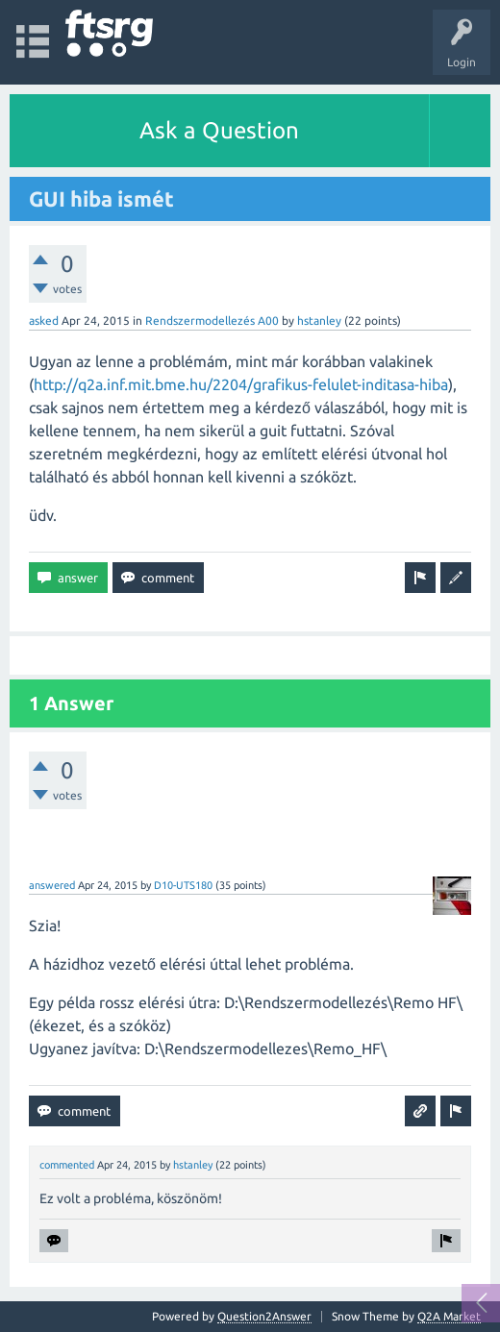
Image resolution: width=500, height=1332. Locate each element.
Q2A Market (449, 1316)
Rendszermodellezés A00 (212, 320)
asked (44, 320)
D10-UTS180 (183, 885)
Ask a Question (219, 130)
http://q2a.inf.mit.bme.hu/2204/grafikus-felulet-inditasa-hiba (241, 384)
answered (52, 885)
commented (66, 1165)
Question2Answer (264, 1316)
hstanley (319, 320)
